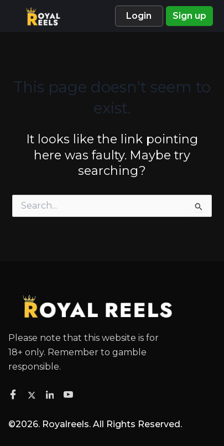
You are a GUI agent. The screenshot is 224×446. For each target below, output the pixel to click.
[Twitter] (33, 394)
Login (139, 16)
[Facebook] (14, 395)
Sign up (189, 16)
